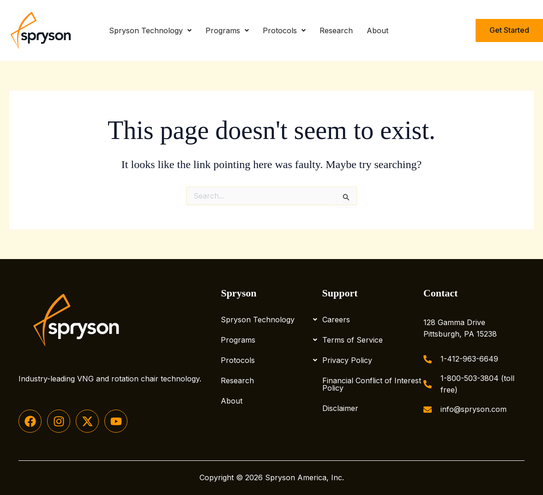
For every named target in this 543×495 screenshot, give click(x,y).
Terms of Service (352, 339)
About (377, 30)
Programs (227, 30)
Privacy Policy (347, 360)
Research (336, 30)
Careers (336, 319)
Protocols (284, 30)
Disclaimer (340, 408)
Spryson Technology (150, 30)
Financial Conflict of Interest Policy (371, 384)
